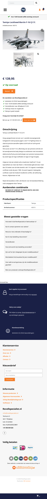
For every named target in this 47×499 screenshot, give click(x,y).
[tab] (23, 221)
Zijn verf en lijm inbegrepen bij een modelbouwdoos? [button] (21, 252)
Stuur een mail (29, 120)
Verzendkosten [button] (10, 242)
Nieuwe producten (9, 393)
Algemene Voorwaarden (11, 396)
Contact (5, 359)
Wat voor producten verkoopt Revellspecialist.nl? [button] (20, 270)
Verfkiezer (6, 403)
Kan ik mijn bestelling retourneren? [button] (16, 237)
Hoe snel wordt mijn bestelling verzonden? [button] (18, 247)
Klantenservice (8, 350)
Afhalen (5, 356)
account (34, 294)
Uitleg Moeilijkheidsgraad (12, 400)
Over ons (6, 353)
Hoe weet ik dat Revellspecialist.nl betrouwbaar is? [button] (20, 221)
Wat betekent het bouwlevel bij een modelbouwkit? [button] (21, 257)
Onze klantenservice (28, 312)
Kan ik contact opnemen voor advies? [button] (16, 227)
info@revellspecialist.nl (10, 413)
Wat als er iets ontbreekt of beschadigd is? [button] (18, 232)
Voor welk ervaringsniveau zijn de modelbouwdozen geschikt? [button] (21, 263)
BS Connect (27, 481)
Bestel (9, 91)
